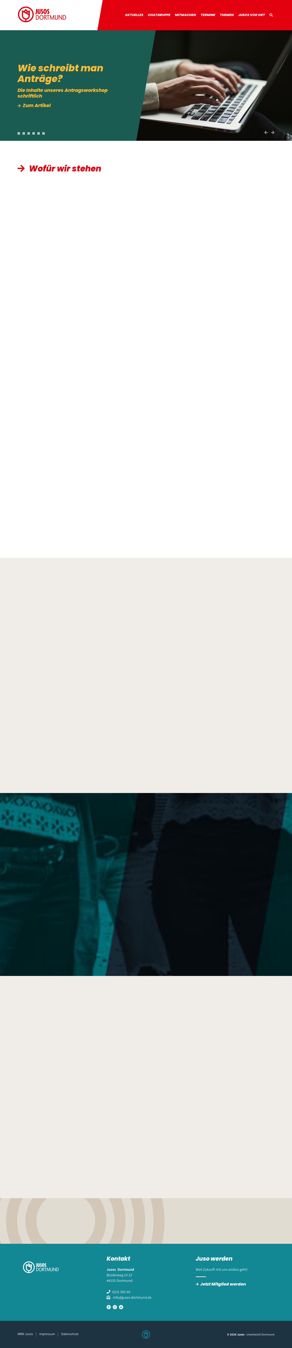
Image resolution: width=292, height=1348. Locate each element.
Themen (227, 15)
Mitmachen (185, 15)
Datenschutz (70, 1334)
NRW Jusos (25, 1334)
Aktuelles (134, 15)
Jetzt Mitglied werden (223, 1284)
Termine (208, 15)
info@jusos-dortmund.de (132, 1297)
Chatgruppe (159, 15)
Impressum (47, 1334)
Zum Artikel (37, 105)
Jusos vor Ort (251, 15)
